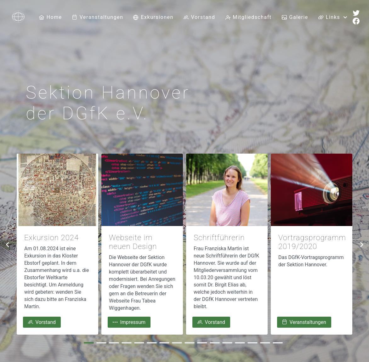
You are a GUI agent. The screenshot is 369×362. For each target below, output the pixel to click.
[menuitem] (50, 17)
